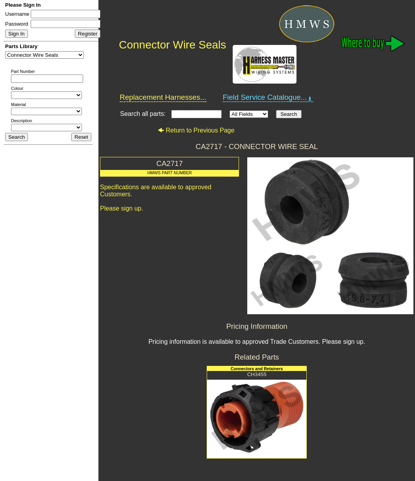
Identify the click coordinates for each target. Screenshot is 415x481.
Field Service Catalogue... (268, 97)
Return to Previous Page (195, 130)
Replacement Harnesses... (163, 97)
